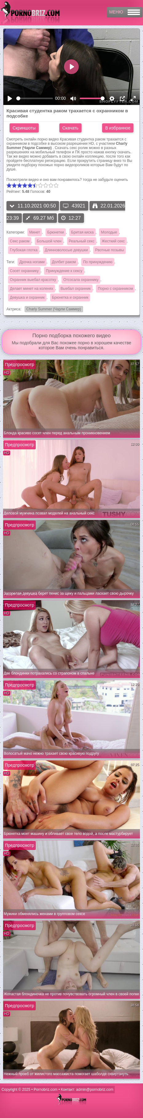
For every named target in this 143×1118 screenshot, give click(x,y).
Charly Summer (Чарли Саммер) (53, 309)
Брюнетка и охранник (70, 297)
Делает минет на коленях (31, 288)
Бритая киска (82, 232)
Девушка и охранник (27, 297)
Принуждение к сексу (64, 271)
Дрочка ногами (32, 262)
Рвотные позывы (109, 250)
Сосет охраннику (24, 271)
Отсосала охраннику (80, 280)
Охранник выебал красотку (33, 280)
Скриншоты (24, 127)
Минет (34, 232)
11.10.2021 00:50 (33, 205)
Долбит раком (64, 262)
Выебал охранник (76, 288)
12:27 (71, 218)
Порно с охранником (115, 288)
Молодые (109, 232)
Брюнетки (55, 232)
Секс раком (20, 241)
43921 (74, 205)
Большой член (49, 241)
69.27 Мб (40, 218)
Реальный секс (81, 241)
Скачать (70, 127)
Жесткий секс (113, 241)
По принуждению (97, 262)
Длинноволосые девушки (66, 250)
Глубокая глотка (24, 250)
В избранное (117, 127)
